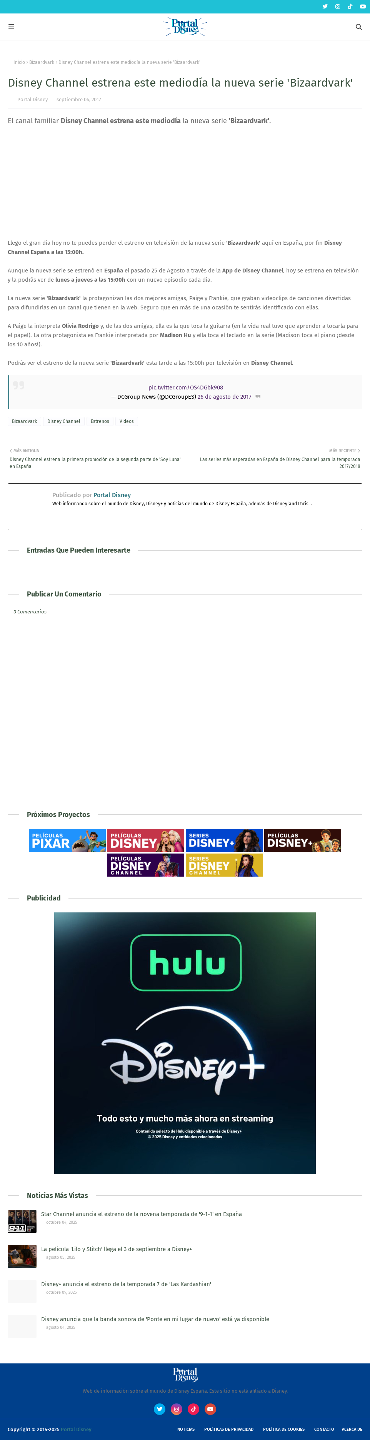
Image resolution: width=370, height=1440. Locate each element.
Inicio (19, 62)
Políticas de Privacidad (228, 1429)
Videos (127, 421)
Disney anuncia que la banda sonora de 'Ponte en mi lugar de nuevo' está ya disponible (155, 1319)
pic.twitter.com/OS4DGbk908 (185, 387)
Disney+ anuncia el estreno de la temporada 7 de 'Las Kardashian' (126, 1284)
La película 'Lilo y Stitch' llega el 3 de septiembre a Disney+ (116, 1249)
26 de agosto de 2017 (225, 396)
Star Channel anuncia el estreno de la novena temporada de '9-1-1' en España (141, 1214)
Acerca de (352, 1429)
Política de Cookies (284, 1429)
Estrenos (100, 421)
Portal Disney (32, 99)
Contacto (324, 1429)
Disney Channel (63, 421)
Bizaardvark (41, 62)
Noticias (186, 1429)
